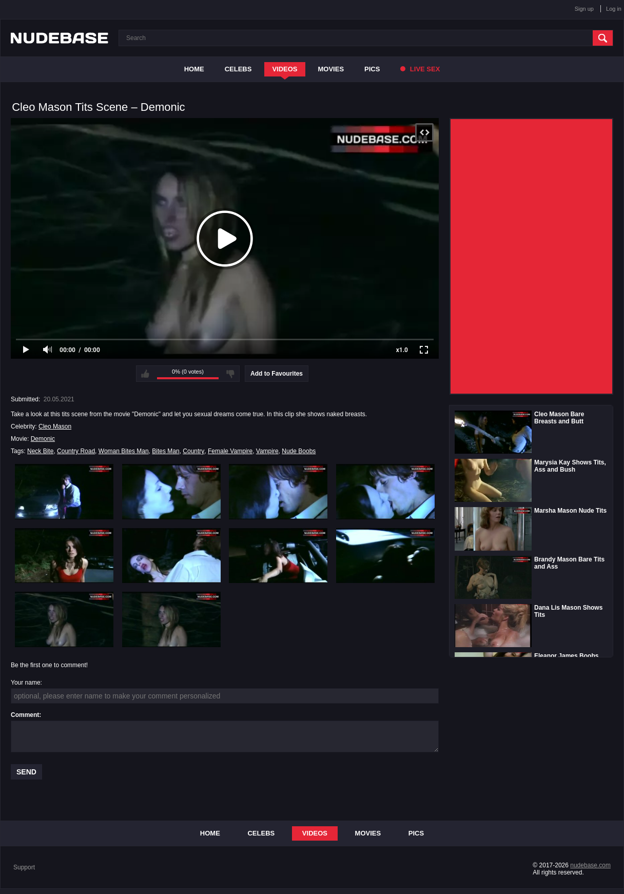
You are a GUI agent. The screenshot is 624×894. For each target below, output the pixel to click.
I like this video (145, 373)
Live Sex (420, 69)
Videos (284, 69)
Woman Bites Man (124, 451)
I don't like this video (230, 373)
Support (24, 867)
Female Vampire (230, 451)
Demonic (43, 438)
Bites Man (165, 451)
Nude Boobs (299, 451)
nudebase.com (590, 865)
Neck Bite (40, 451)
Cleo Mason (54, 426)
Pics (372, 69)
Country (193, 451)
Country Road (76, 451)
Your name (26, 682)
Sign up (584, 9)
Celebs (238, 69)
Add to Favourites (276, 373)
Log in (613, 9)
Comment (25, 714)
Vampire (267, 451)
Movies (331, 69)
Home (194, 69)
